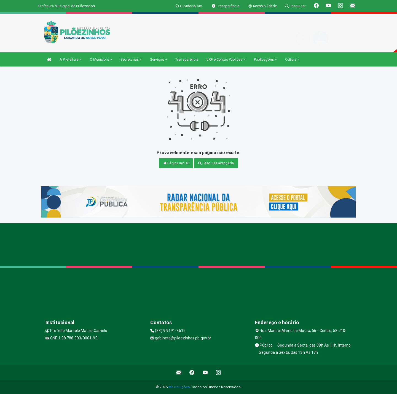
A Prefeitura (70, 59)
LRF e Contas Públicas (225, 59)
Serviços (158, 59)
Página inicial (176, 163)
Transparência (186, 59)
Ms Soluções (179, 387)
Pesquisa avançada (216, 163)
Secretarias (131, 59)
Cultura (292, 59)
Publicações (265, 59)
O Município (101, 59)
